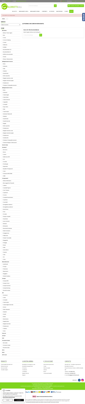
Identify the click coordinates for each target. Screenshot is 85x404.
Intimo (4, 316)
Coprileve (5, 199)
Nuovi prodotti (4, 368)
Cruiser (4, 42)
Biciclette (4, 30)
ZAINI (4, 176)
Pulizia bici (5, 269)
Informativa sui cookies (48, 388)
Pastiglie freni (6, 233)
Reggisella (5, 240)
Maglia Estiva (6, 321)
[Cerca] (42, 5)
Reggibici (5, 273)
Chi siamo (24, 368)
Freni (4, 211)
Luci (4, 159)
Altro (3, 350)
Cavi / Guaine (6, 190)
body (4, 331)
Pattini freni (5, 235)
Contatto (68, 361)
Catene (4, 185)
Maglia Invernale (6, 323)
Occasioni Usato (6, 340)
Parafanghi (5, 164)
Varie (4, 171)
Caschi (4, 154)
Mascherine (5, 319)
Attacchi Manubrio (7, 180)
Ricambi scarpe (6, 290)
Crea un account (80, 1)
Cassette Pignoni (7, 188)
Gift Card (4, 354)
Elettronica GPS (6, 157)
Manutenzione (5, 261)
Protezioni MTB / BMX (7, 173)
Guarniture (5, 219)
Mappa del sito (25, 373)
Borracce (5, 149)
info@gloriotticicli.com (21, 1)
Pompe (4, 266)
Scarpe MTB (5, 281)
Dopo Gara (5, 106)
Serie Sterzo (6, 250)
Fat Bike (4, 47)
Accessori (4, 147)
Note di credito (47, 368)
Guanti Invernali (6, 121)
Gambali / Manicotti (7, 114)
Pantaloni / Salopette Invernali (9, 85)
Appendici (5, 166)
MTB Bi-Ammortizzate (8, 54)
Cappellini (5, 102)
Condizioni (24, 369)
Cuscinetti (5, 202)
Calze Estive (5, 97)
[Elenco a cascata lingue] (63, 1)
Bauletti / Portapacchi (8, 168)
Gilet (4, 68)
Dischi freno (5, 209)
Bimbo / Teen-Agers (7, 33)
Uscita (7, 400)
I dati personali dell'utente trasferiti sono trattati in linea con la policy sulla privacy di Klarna (42, 402)
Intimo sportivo (6, 126)
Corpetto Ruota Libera (8, 197)
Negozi (23, 375)
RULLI (3, 352)
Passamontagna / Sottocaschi (10, 142)
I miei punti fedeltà (48, 373)
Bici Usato (5, 343)
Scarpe (4, 278)
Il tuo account (48, 361)
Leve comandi (6, 221)
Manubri (5, 223)
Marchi (3, 22)
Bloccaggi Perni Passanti (8, 183)
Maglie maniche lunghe (8, 80)
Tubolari (5, 252)
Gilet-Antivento (6, 309)
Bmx (4, 35)
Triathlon (5, 328)
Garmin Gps (5, 145)
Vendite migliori (4, 369)
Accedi (73, 1)
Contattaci (24, 371)
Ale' (3, 292)
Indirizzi (45, 369)
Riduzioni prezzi (4, 366)
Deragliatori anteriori (7, 204)
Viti (3, 257)
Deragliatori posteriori (8, 207)
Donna (4, 307)
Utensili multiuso (6, 276)
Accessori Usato (6, 345)
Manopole (5, 226)
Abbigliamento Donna (7, 61)
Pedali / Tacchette (7, 238)
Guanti (4, 314)
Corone (5, 195)
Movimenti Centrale (7, 228)
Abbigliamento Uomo (7, 87)
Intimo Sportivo (6, 75)
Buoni (45, 371)
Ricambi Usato (6, 347)
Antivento (5, 66)
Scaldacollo (5, 137)
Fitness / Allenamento (8, 59)
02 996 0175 (8, 1)
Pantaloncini (6, 83)
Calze (4, 297)
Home (2, 28)
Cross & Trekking (7, 40)
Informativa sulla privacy (9, 397)
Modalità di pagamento (27, 366)
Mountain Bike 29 (7, 52)
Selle (4, 247)
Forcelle (5, 214)
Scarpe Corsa (6, 283)
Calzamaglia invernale (8, 304)
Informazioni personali (49, 364)
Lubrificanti (5, 264)
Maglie (4, 123)
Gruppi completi (6, 216)
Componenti (5, 178)
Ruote (4, 245)
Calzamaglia (6, 95)
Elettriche (5, 44)
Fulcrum (4, 333)
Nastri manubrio (6, 230)
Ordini (45, 366)
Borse (4, 152)
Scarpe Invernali (6, 285)
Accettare (19, 400)
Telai (4, 254)
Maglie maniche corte (8, 78)
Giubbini (5, 71)
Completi (5, 104)
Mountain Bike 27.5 (7, 49)
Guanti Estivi (5, 73)
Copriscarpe (6, 111)
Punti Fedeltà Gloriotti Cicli (6, 364)
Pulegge (5, 242)
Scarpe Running (6, 288)
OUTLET (4, 335)
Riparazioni (5, 271)
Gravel (4, 56)
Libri (3, 338)
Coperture (5, 192)
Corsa (4, 37)
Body (4, 64)
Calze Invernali (6, 99)
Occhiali (5, 161)
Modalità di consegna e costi (28, 364)
